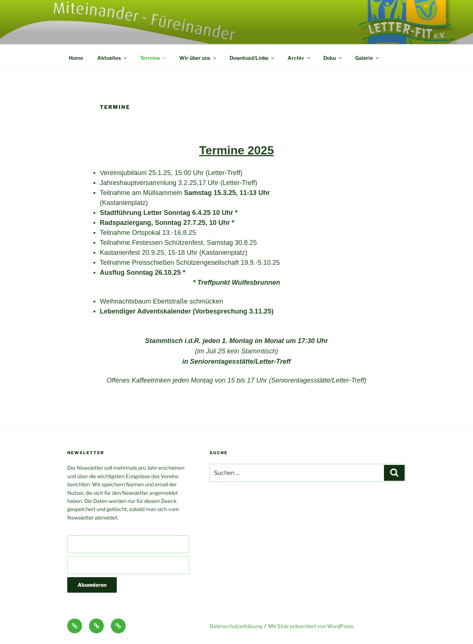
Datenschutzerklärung (236, 626)
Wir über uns (198, 58)
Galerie (367, 58)
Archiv (299, 58)
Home (76, 58)
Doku (333, 58)
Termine (153, 58)
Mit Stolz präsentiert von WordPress (311, 626)
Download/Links (252, 58)
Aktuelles (112, 58)
